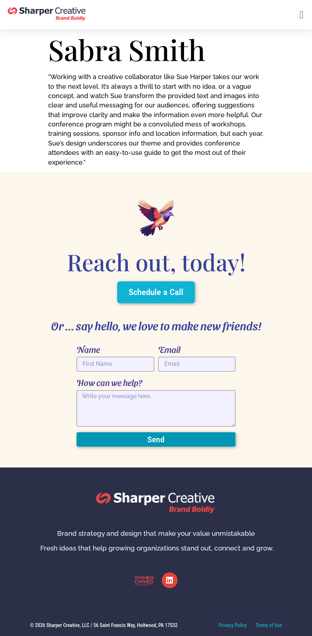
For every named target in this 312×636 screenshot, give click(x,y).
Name (88, 349)
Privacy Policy (233, 625)
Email (169, 349)
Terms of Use (269, 625)
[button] (301, 15)
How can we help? (109, 382)
